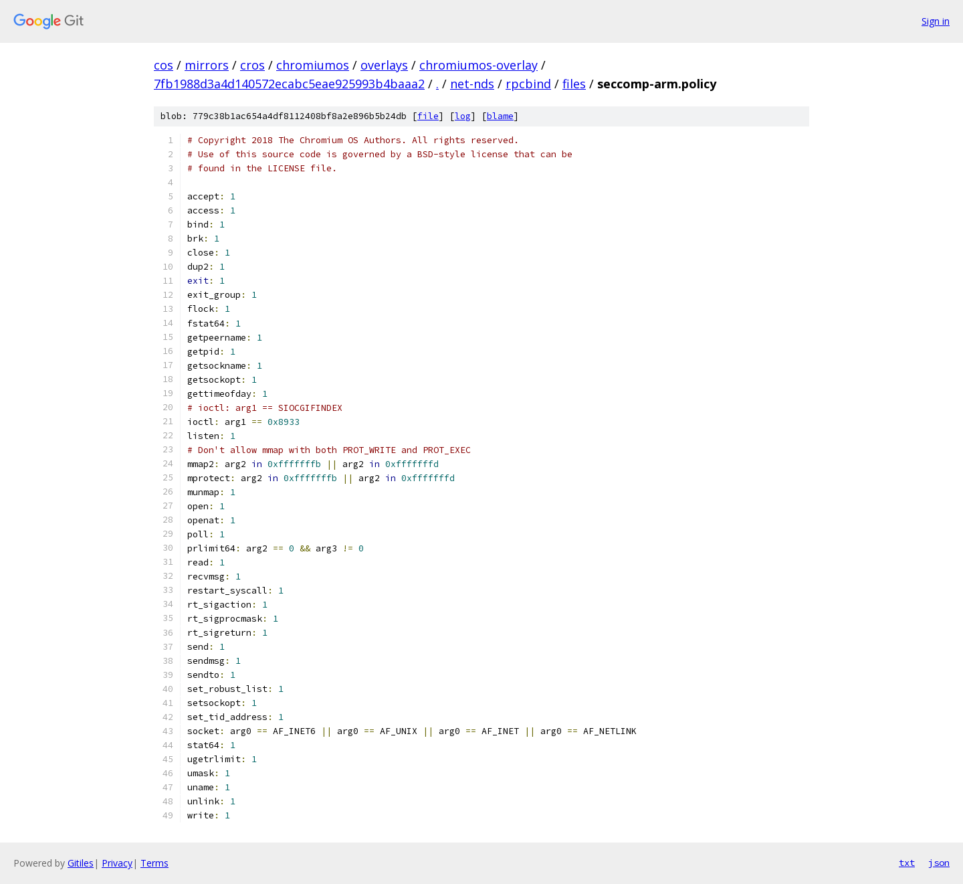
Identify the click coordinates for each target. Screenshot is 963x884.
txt (907, 863)
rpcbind (528, 84)
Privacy (117, 863)
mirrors (207, 65)
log (463, 116)
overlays (384, 65)
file (428, 116)
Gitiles (81, 863)
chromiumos (312, 65)
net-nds (472, 84)
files (574, 84)
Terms (154, 863)
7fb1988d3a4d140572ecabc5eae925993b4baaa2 (289, 84)
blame (500, 116)
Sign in (936, 21)
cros (252, 65)
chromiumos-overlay (478, 65)
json (939, 863)
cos (163, 65)
